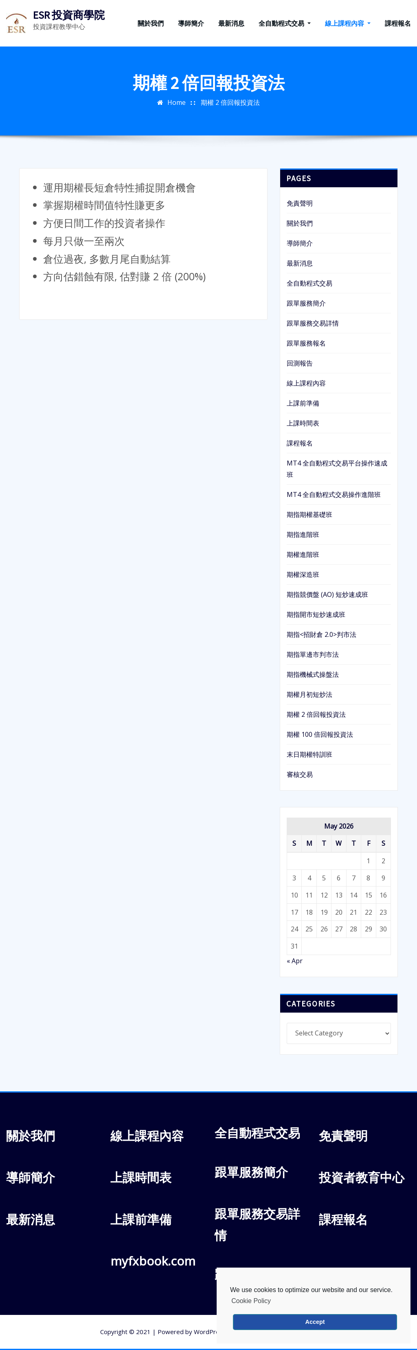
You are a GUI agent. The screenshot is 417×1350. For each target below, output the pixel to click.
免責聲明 (300, 203)
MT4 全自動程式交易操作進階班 (334, 494)
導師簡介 (191, 23)
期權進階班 (303, 554)
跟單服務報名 (306, 343)
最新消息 (231, 23)
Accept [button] (315, 1322)
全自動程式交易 (285, 23)
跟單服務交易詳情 (313, 323)
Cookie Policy (251, 1300)
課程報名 (398, 23)
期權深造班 (303, 574)
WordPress (210, 1332)
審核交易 (300, 774)
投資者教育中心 (361, 1177)
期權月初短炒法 (309, 694)
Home (176, 102)
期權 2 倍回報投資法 (230, 102)
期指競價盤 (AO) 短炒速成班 (327, 594)
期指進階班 (303, 534)
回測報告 (300, 363)
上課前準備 (303, 403)
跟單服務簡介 (306, 303)
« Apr (295, 960)
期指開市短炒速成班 (316, 614)
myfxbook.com (152, 1260)
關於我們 (151, 23)
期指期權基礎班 (309, 514)
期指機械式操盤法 (313, 674)
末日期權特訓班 (309, 754)
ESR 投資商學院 (69, 15)
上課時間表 (303, 423)
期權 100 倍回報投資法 (320, 734)
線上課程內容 (348, 23)
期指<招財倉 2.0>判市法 (321, 634)
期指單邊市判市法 (313, 654)
